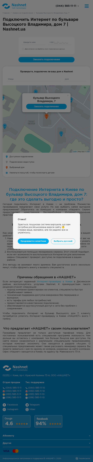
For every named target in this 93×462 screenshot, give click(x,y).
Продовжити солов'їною (33, 241)
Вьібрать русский (63, 241)
